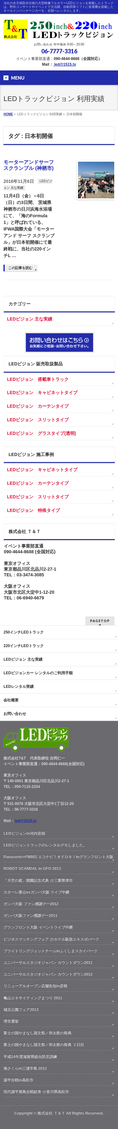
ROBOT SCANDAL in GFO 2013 (32, 868)
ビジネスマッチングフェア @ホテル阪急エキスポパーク (51, 939)
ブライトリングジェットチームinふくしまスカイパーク (50, 951)
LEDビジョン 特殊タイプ (33, 510)
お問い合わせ (14, 714)
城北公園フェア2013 (20, 1009)
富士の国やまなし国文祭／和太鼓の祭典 (37, 1033)
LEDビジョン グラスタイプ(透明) (41, 433)
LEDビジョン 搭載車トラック (38, 379)
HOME (8, 114)
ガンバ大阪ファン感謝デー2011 (30, 915)
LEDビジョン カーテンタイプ (38, 406)
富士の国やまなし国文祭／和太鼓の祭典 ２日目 (43, 1044)
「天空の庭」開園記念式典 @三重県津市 (37, 880)
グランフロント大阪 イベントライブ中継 (37, 927)
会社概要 (11, 700)
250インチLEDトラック (23, 632)
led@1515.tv (64, 64)
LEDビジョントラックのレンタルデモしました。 (45, 845)
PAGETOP (100, 621)
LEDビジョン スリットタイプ (38, 419)
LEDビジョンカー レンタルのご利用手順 (37, 673)
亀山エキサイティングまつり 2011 (32, 998)
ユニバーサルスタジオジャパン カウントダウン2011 (48, 962)
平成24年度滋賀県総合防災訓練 (30, 1056)
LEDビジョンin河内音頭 (24, 833)
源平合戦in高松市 (18, 1080)
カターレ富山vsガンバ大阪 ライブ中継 (36, 892)
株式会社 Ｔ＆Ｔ (51, 1113)
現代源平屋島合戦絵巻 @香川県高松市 (36, 1092)
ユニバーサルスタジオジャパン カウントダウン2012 (48, 974)
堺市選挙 (11, 1021)
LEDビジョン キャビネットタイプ (42, 392)
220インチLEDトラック (23, 646)
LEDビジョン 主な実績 (29, 318)
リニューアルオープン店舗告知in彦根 (35, 986)
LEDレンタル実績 (18, 686)
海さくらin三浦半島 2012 (25, 1068)
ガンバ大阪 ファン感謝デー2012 (31, 904)
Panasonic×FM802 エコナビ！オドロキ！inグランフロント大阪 (58, 857)
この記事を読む (20, 268)
